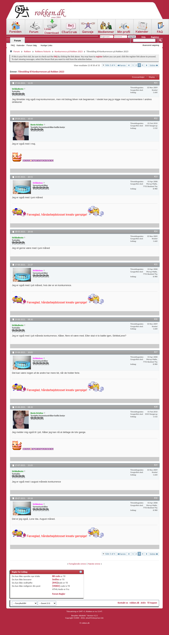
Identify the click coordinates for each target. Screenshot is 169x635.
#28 (155, 407)
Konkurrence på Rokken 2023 (69, 51)
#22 (155, 118)
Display (152, 77)
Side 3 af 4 (110, 65)
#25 (155, 264)
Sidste (154, 65)
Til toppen (152, 602)
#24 (155, 231)
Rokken (27, 51)
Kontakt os (123, 602)
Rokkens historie (43, 51)
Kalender (21, 45)
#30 (155, 498)
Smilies (55, 579)
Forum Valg (32, 45)
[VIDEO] (56, 586)
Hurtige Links (46, 45)
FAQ (13, 45)
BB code (56, 576)
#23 (155, 176)
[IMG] (55, 582)
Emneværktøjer (138, 77)
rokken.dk (134, 602)
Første (121, 65)
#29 (155, 465)
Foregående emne (77, 563)
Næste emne (94, 563)
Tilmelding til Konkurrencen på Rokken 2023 (41, 71)
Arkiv (143, 602)
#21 (155, 82)
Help (143, 37)
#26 (155, 319)
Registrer (155, 37)
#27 (155, 352)
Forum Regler (58, 594)
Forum (17, 40)
